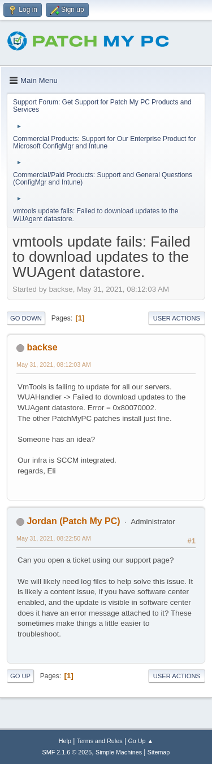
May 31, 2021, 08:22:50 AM (53, 538)
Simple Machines (119, 752)
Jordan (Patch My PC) (73, 521)
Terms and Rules (100, 740)
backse (42, 347)
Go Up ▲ (140, 740)
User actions (176, 318)
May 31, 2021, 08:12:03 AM (53, 364)
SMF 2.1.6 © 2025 (67, 752)
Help (65, 740)
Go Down (26, 318)
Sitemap (159, 752)
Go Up (20, 676)
